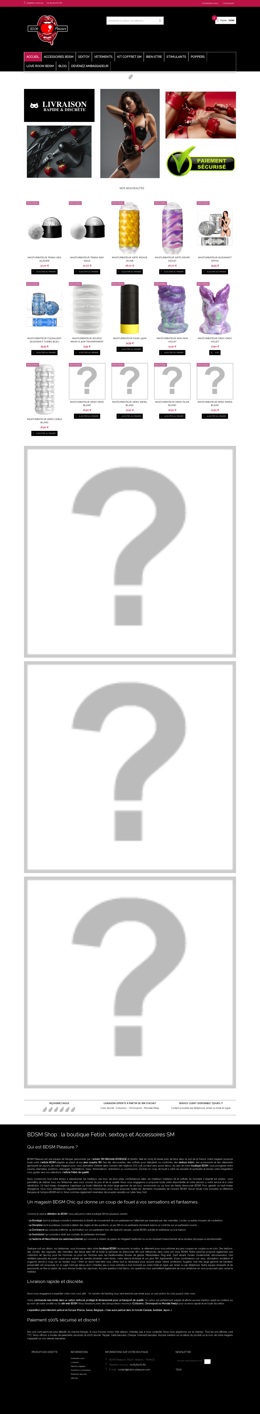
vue (215, 353)
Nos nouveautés (132, 188)
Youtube (66, 1109)
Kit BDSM (190, 1380)
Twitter (49, 1109)
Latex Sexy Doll (138, 1192)
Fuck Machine (184, 1391)
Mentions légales (78, 1366)
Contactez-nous (77, 1358)
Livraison (75, 1362)
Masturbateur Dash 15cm (129, 338)
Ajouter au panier (44, 272)
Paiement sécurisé (79, 1374)
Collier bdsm (184, 1376)
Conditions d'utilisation (81, 1370)
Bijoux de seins (195, 1384)
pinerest (55, 1109)
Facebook (44, 1109)
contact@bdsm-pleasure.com (134, 1369)
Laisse (198, 1391)
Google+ (61, 1109)
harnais (181, 1394)
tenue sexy (198, 1387)
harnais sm (183, 1387)
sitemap (74, 1378)
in (72, 1109)
